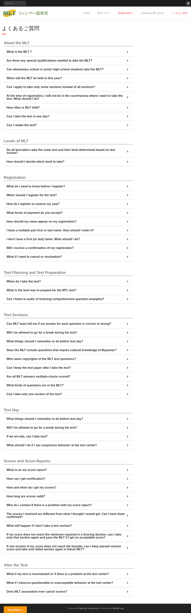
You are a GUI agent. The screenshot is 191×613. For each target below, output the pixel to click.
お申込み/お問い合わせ (152, 13)
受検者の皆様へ (126, 13)
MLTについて (103, 13)
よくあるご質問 (179, 13)
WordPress (118, 608)
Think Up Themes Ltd (88, 608)
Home (86, 13)
